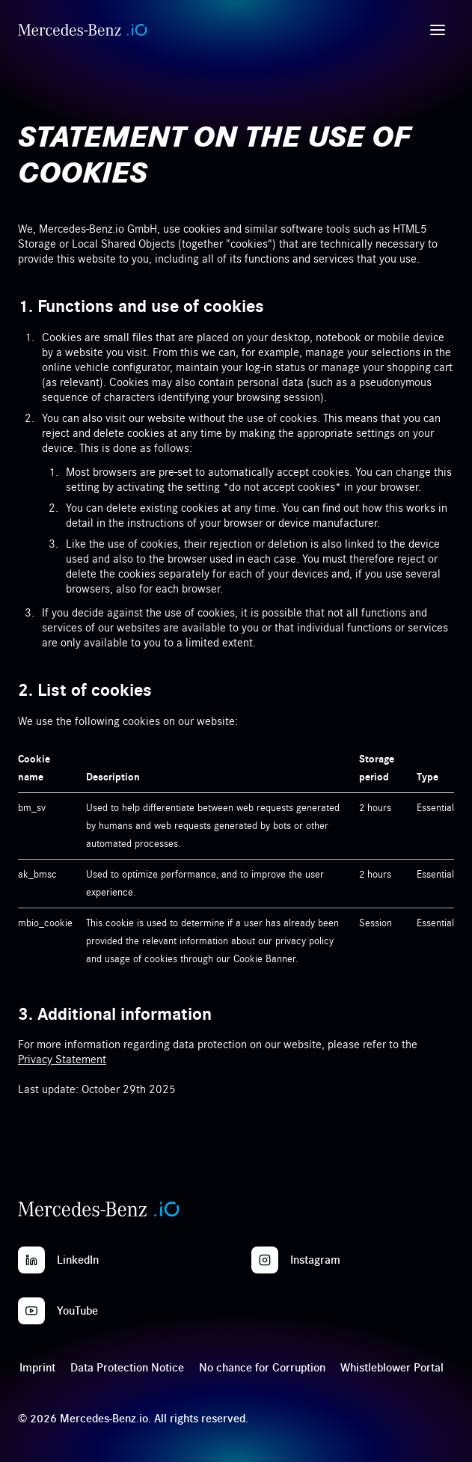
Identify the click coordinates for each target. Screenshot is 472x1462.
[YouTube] (31, 1310)
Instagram (315, 1260)
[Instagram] (264, 1260)
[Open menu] (437, 29)
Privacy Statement (62, 1059)
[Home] (82, 30)
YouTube (77, 1311)
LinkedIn (78, 1260)
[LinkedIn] (31, 1260)
